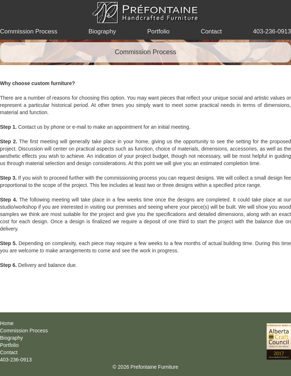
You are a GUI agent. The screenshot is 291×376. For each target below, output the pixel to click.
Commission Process (28, 31)
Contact (211, 31)
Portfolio (158, 31)
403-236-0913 (272, 31)
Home (6, 323)
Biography (102, 31)
